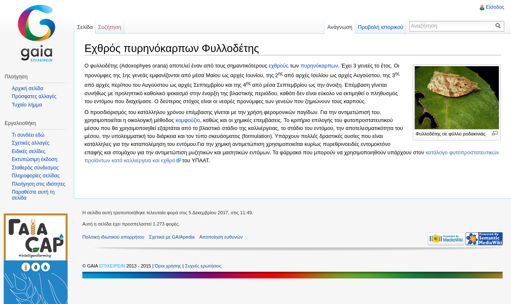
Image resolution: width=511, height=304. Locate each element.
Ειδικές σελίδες (28, 151)
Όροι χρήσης (168, 265)
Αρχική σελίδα (27, 88)
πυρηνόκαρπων (319, 65)
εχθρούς (279, 65)
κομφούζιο (188, 120)
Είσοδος (495, 7)
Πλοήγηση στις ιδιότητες (39, 184)
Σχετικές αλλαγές (31, 143)
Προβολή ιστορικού (380, 27)
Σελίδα (84, 27)
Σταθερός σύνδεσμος (35, 168)
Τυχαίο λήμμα (27, 105)
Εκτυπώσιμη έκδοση (34, 159)
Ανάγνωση (340, 27)
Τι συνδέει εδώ (28, 135)
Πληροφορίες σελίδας (36, 176)
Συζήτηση (109, 27)
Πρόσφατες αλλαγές (34, 96)
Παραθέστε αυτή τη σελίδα (33, 195)
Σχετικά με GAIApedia (172, 236)
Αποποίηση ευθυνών (220, 236)
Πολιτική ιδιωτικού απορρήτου (113, 236)
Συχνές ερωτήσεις (203, 265)
